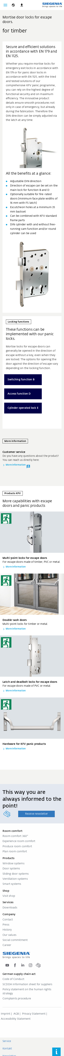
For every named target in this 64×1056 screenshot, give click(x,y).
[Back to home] (52, 5)
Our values (9, 935)
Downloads (10, 907)
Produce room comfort (17, 846)
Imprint (5, 1014)
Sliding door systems (16, 874)
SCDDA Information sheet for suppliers (27, 984)
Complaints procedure (17, 998)
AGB (16, 1014)
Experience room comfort (19, 841)
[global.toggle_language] (13, 5)
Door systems (11, 868)
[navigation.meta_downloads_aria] (22, 5)
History (7, 930)
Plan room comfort (15, 851)
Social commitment (15, 940)
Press (6, 924)
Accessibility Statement (16, 1019)
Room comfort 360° (15, 836)
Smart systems (12, 884)
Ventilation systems (15, 879)
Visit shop (9, 896)
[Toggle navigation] (5, 5)
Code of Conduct (13, 979)
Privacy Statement (33, 1014)
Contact (8, 919)
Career (7, 945)
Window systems (13, 863)
